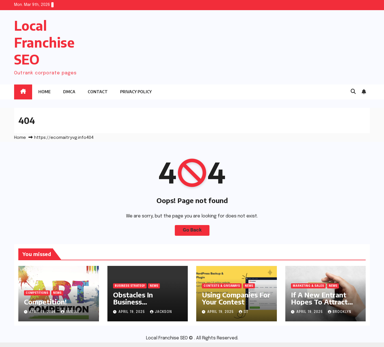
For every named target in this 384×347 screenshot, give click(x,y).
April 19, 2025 (43, 312)
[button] (353, 91)
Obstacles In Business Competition (133, 301)
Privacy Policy (136, 91)
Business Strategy (130, 285)
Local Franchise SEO (44, 42)
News (57, 293)
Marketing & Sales (308, 285)
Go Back (192, 230)
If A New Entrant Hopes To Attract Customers (319, 301)
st (243, 312)
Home (44, 91)
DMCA (69, 91)
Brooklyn (339, 312)
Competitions (37, 293)
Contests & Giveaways (222, 285)
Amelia (70, 312)
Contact (98, 91)
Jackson (161, 312)
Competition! (45, 301)
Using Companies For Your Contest (236, 298)
